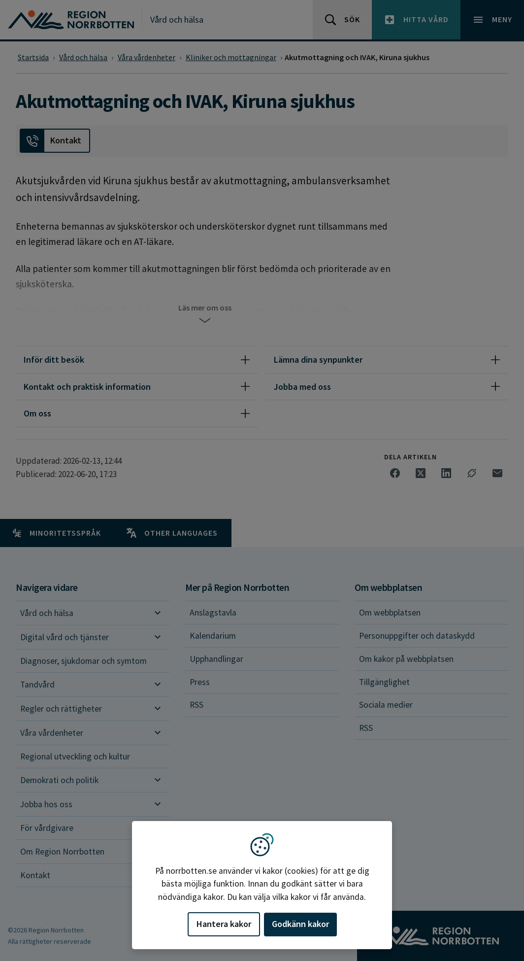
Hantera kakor (223, 923)
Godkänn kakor (300, 923)
